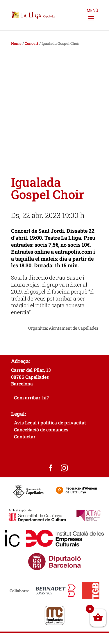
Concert (31, 43)
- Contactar (23, 436)
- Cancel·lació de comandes (39, 429)
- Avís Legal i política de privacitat (48, 422)
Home (16, 43)
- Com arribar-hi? (30, 397)
